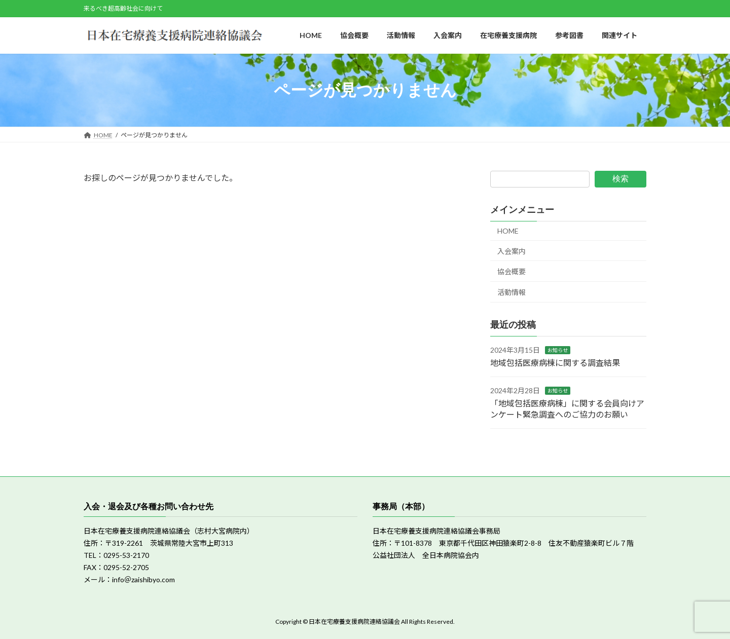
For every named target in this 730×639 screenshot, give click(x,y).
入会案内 (511, 251)
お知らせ (558, 350)
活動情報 (511, 292)
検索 (620, 178)
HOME (508, 231)
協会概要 (511, 271)
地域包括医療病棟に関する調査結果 (555, 362)
